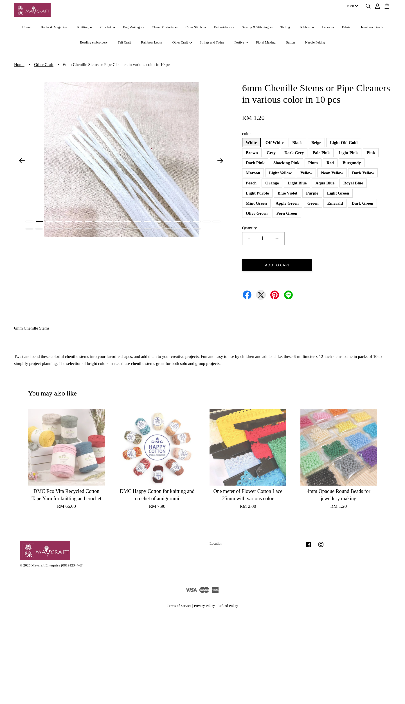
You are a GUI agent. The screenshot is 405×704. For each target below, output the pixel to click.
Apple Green (287, 203)
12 (137, 221)
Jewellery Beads (372, 27)
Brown (252, 152)
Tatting (285, 27)
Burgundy (352, 163)
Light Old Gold (343, 142)
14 (157, 221)
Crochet (107, 27)
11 (127, 221)
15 (167, 221)
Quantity (249, 228)
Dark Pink (255, 163)
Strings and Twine (212, 42)
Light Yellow (280, 173)
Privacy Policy (204, 606)
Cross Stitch (196, 27)
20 (216, 221)
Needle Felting (315, 42)
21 (29, 228)
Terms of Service (179, 606)
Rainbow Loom (151, 42)
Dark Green (362, 203)
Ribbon (307, 27)
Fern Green (286, 213)
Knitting (84, 27)
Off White (275, 142)
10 (118, 221)
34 (157, 228)
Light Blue (297, 183)
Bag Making (133, 27)
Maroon (253, 173)
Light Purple (257, 193)
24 (58, 228)
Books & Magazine (54, 27)
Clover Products (164, 27)
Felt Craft (124, 42)
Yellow (306, 173)
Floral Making (266, 42)
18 (196, 221)
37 (186, 228)
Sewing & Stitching (257, 27)
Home (26, 27)
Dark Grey (294, 152)
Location (216, 543)
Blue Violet (287, 193)
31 (127, 228)
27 (88, 228)
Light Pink (348, 152)
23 (49, 228)
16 (177, 221)
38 (196, 228)
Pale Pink (321, 152)
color (246, 133)
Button (290, 42)
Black (297, 142)
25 (68, 228)
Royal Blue (353, 183)
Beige (316, 142)
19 (206, 221)
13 (147, 221)
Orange (272, 183)
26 (78, 228)
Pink (370, 152)
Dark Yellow (363, 173)
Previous (22, 161)
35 (167, 228)
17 (186, 221)
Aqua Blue (324, 183)
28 (98, 228)
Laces (328, 27)
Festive (241, 42)
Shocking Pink (286, 163)
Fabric (346, 27)
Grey (271, 152)
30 (118, 228)
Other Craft (182, 42)
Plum (313, 163)
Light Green (338, 193)
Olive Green (257, 213)
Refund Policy (227, 606)
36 (177, 228)
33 (147, 228)
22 (39, 228)
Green (313, 203)
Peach (251, 183)
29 (108, 228)
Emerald (335, 203)
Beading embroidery (93, 42)
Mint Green (256, 203)
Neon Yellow (332, 173)
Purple (312, 193)
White (251, 142)
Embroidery (224, 27)
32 (137, 228)
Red (330, 163)
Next (220, 161)
